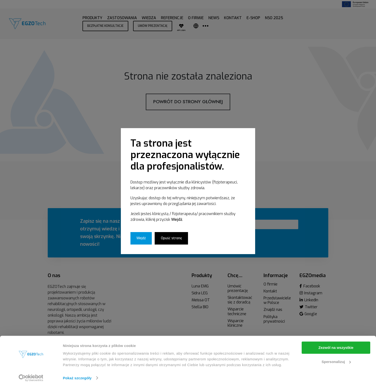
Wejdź (141, 238)
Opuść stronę (171, 238)
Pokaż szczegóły (77, 373)
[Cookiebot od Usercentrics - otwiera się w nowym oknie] (31, 372)
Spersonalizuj (336, 356)
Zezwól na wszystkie (335, 342)
